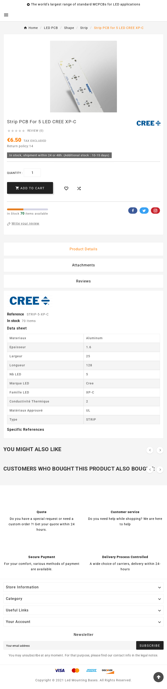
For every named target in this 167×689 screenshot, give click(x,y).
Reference (16, 314)
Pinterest (155, 210)
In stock (13, 321)
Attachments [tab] (83, 265)
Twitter (144, 210)
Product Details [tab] (83, 249)
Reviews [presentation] (83, 281)
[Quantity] (32, 172)
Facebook (132, 210)
